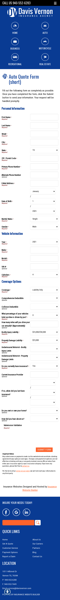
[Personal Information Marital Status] (44, 219)
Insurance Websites (12, 486)
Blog (34, 552)
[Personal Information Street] (44, 134)
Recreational (15, 59)
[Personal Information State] (44, 150)
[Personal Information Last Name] (44, 125)
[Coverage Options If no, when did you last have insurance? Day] (43, 392)
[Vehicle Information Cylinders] (44, 275)
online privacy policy (23, 471)
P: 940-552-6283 (9, 580)
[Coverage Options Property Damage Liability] (44, 340)
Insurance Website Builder (27, 594)
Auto (45, 28)
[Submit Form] (44, 449)
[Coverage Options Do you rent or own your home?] (44, 411)
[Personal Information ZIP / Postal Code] (44, 158)
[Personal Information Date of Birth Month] (43, 191)
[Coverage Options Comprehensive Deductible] (44, 298)
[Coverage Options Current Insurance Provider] (44, 374)
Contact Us (37, 556)
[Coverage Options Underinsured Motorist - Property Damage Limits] (44, 357)
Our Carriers (37, 544)
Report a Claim (8, 556)
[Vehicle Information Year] (44, 242)
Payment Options (10, 552)
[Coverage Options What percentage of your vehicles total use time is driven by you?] (44, 315)
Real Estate (45, 59)
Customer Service (10, 548)
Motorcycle (45, 44)
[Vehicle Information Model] (44, 258)
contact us (25, 466)
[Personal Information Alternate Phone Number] (44, 175)
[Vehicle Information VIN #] (44, 266)
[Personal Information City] (44, 142)
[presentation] (28, 435)
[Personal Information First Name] (44, 117)
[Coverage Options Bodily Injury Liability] (44, 332)
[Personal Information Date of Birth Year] (43, 211)
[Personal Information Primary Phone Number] (44, 166)
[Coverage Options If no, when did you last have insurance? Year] (43, 402)
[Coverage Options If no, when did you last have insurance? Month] (43, 383)
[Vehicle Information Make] (44, 250)
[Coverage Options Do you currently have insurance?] (44, 366)
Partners (36, 548)
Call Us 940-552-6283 (16, 3)
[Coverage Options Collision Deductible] (44, 307)
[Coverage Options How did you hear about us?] (44, 419)
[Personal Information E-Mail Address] (44, 183)
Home (15, 28)
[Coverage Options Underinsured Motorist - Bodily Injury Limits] (44, 349)
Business (15, 44)
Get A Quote (7, 544)
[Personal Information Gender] (44, 227)
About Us (36, 539)
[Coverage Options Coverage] (44, 290)
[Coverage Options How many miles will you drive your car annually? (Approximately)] (44, 324)
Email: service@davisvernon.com (16, 588)
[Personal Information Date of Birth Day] (43, 201)
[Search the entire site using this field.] (18, 522)
